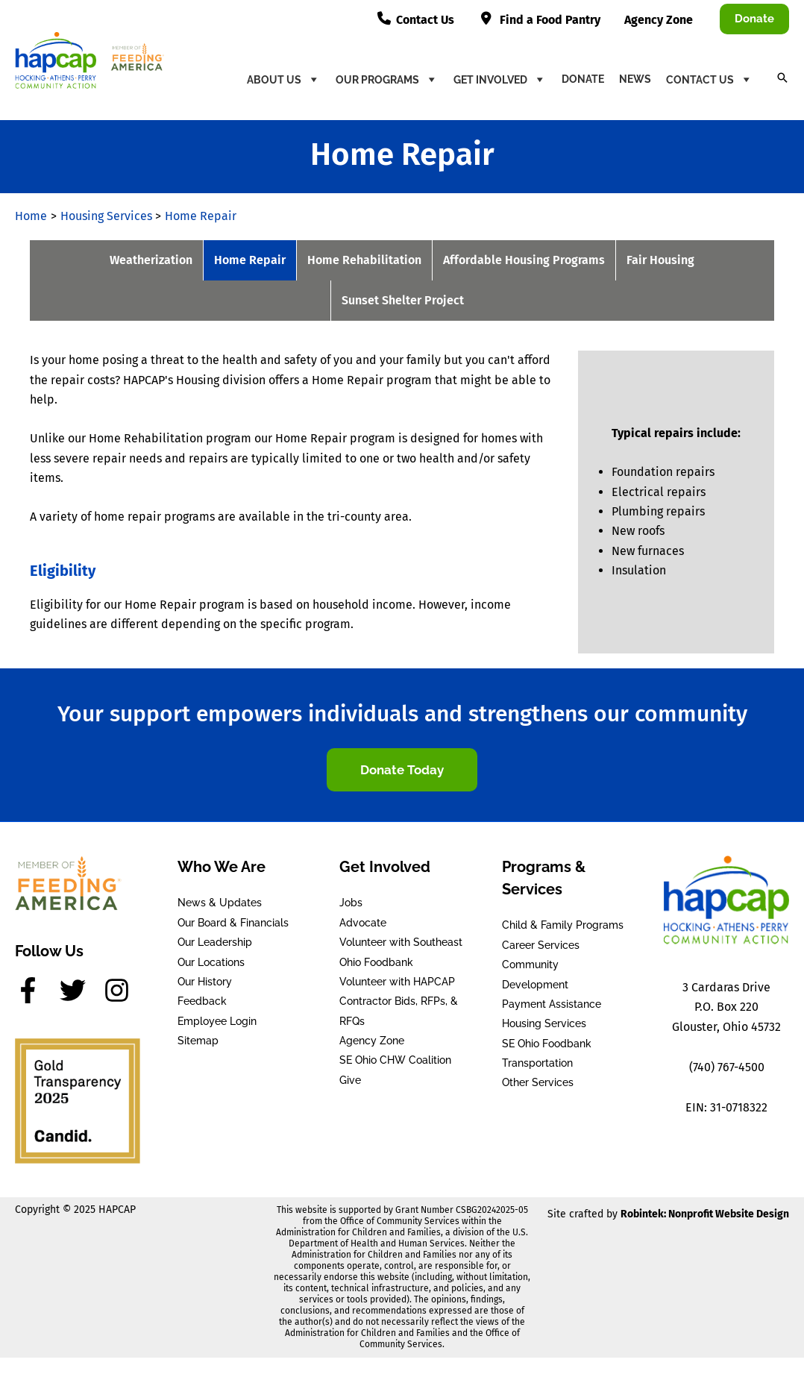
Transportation (537, 1063)
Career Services (541, 945)
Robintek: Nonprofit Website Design (705, 1214)
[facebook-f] (36, 990)
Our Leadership (215, 942)
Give (350, 1080)
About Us (284, 79)
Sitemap (198, 1041)
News (635, 79)
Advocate (362, 923)
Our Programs (387, 79)
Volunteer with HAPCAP (397, 982)
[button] (754, 19)
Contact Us (709, 79)
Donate (583, 79)
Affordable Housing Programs (524, 260)
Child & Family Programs (563, 925)
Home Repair (250, 260)
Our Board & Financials (233, 923)
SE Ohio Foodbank (546, 1044)
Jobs (350, 903)
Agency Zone (371, 1041)
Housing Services (544, 1023)
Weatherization (151, 260)
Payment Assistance (551, 1004)
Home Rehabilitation (364, 260)
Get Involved (500, 79)
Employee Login (217, 1021)
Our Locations (211, 962)
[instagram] (121, 990)
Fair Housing (660, 260)
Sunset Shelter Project (403, 300)
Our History (205, 982)
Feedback (202, 1001)
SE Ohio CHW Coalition (395, 1060)
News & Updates (220, 903)
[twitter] (80, 990)
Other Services (538, 1082)
